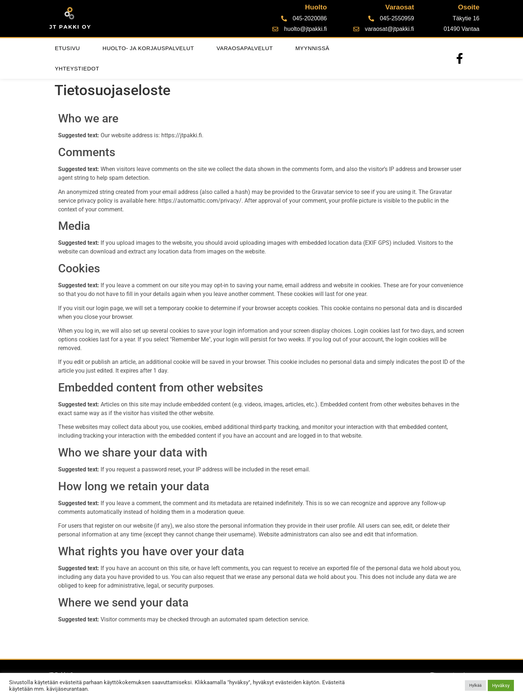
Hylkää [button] (475, 685)
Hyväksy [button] (501, 685)
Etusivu (67, 48)
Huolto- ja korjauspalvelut (148, 48)
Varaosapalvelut (244, 48)
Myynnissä (312, 48)
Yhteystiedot (77, 68)
